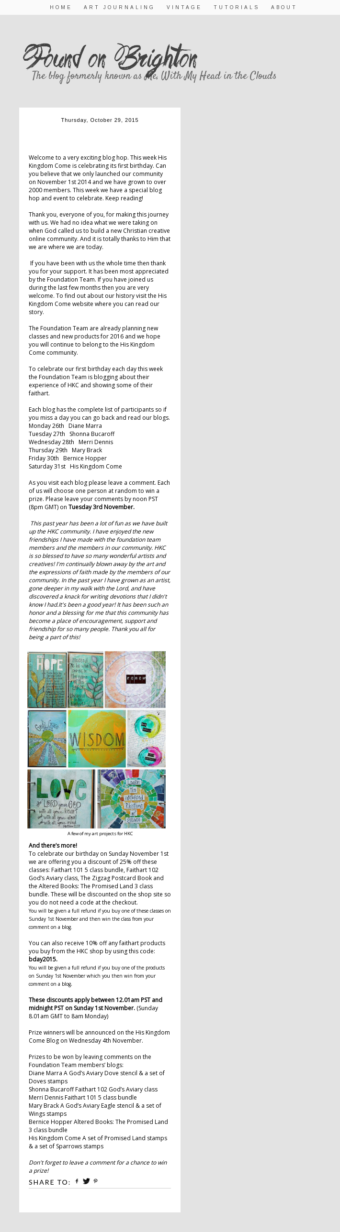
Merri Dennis (96, 442)
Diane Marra (85, 426)
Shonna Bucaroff (91, 434)
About (284, 7)
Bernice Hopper (85, 458)
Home (61, 7)
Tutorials (237, 7)
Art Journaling (119, 7)
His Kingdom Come (96, 466)
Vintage (184, 7)
